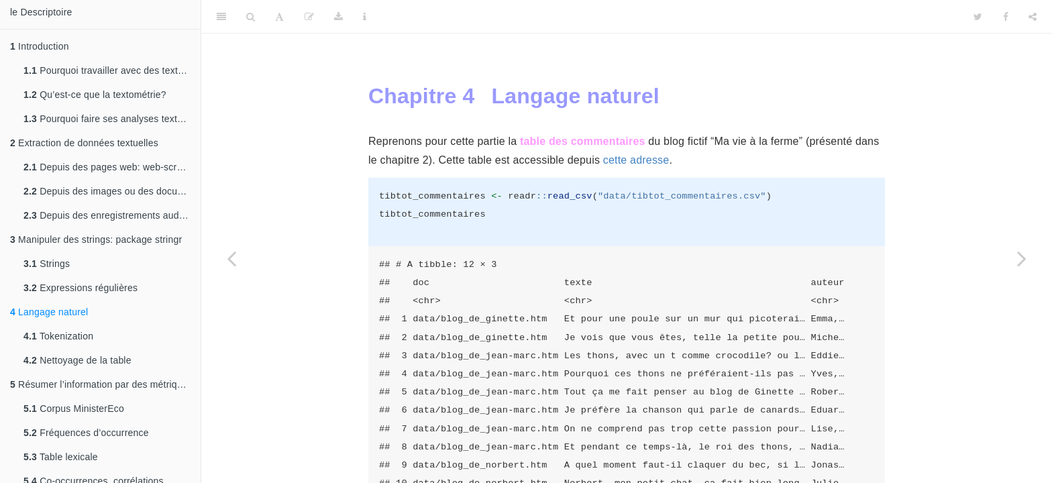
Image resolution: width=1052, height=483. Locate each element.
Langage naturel (49, 312)
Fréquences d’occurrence (86, 432)
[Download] (338, 17)
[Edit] (309, 17)
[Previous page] (231, 258)
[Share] (1032, 17)
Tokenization (58, 336)
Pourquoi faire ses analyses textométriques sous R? (112, 118)
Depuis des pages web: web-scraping (112, 167)
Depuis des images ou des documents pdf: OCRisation (112, 191)
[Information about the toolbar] (364, 17)
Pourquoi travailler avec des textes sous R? (112, 70)
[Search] (250, 17)
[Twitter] (977, 17)
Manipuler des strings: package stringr (96, 239)
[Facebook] (1005, 17)
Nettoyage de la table (77, 360)
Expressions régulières (80, 287)
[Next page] (1022, 258)
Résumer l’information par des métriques (101, 384)
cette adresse (636, 160)
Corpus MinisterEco (73, 408)
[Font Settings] (279, 17)
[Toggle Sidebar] (221, 17)
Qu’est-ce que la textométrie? (94, 94)
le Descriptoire (41, 12)
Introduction (39, 46)
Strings (46, 263)
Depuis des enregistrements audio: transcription (112, 215)
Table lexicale (60, 456)
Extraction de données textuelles (84, 143)
